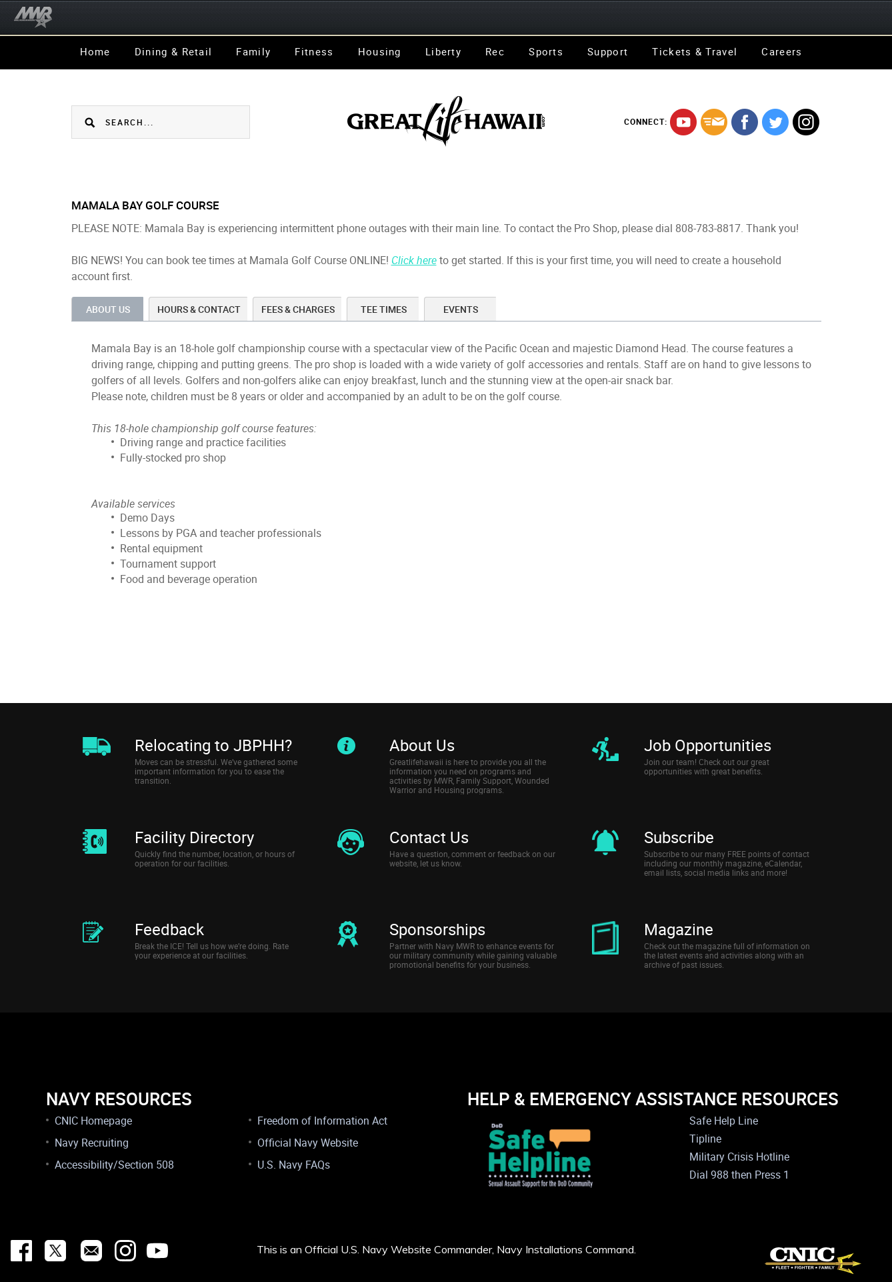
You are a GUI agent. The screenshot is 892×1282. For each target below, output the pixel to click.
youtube (683, 122)
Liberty (443, 51)
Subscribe (679, 837)
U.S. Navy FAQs (293, 1164)
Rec (495, 51)
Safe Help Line (723, 1120)
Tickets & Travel (694, 51)
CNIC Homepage (93, 1120)
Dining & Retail (174, 51)
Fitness (314, 51)
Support (607, 51)
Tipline (705, 1138)
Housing (379, 51)
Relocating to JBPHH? (213, 745)
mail (714, 122)
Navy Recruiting (92, 1142)
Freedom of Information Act (322, 1120)
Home (95, 51)
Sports (546, 51)
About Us (422, 745)
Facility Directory (194, 837)
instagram (806, 122)
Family (253, 51)
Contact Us (429, 837)
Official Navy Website (307, 1142)
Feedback (169, 929)
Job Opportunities (707, 745)
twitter (775, 122)
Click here (414, 260)
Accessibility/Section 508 (114, 1164)
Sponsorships (437, 929)
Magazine (678, 929)
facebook (744, 122)
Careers (781, 51)
